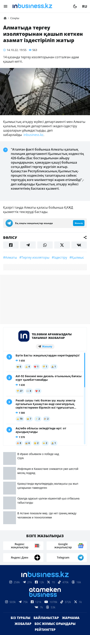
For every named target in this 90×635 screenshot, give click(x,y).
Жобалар (23, 544)
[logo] (40, 6)
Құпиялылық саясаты (45, 625)
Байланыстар (46, 538)
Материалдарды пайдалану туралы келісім (45, 605)
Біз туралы (20, 538)
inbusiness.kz (33, 135)
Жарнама (71, 538)
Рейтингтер (45, 550)
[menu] (5, 6)
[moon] (75, 6)
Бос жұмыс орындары (55, 544)
